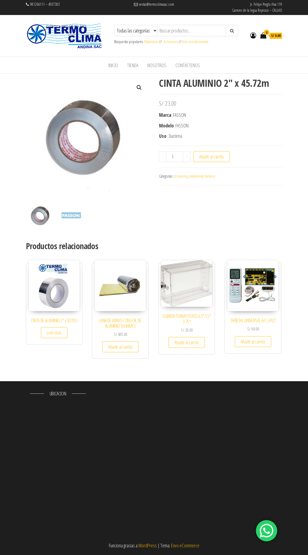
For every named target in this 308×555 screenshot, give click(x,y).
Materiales (151, 41)
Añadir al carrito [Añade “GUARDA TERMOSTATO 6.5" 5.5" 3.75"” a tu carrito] (186, 342)
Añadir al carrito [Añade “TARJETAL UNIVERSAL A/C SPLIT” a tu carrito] (253, 341)
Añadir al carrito (211, 156)
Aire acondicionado (195, 41)
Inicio (113, 65)
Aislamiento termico (202, 176)
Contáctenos (187, 65)
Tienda (132, 65)
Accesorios (171, 41)
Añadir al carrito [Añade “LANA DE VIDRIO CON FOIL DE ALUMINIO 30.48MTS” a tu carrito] (120, 347)
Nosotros (156, 65)
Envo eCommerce (185, 545)
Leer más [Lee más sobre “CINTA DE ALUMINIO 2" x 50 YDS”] (54, 332)
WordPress (147, 545)
